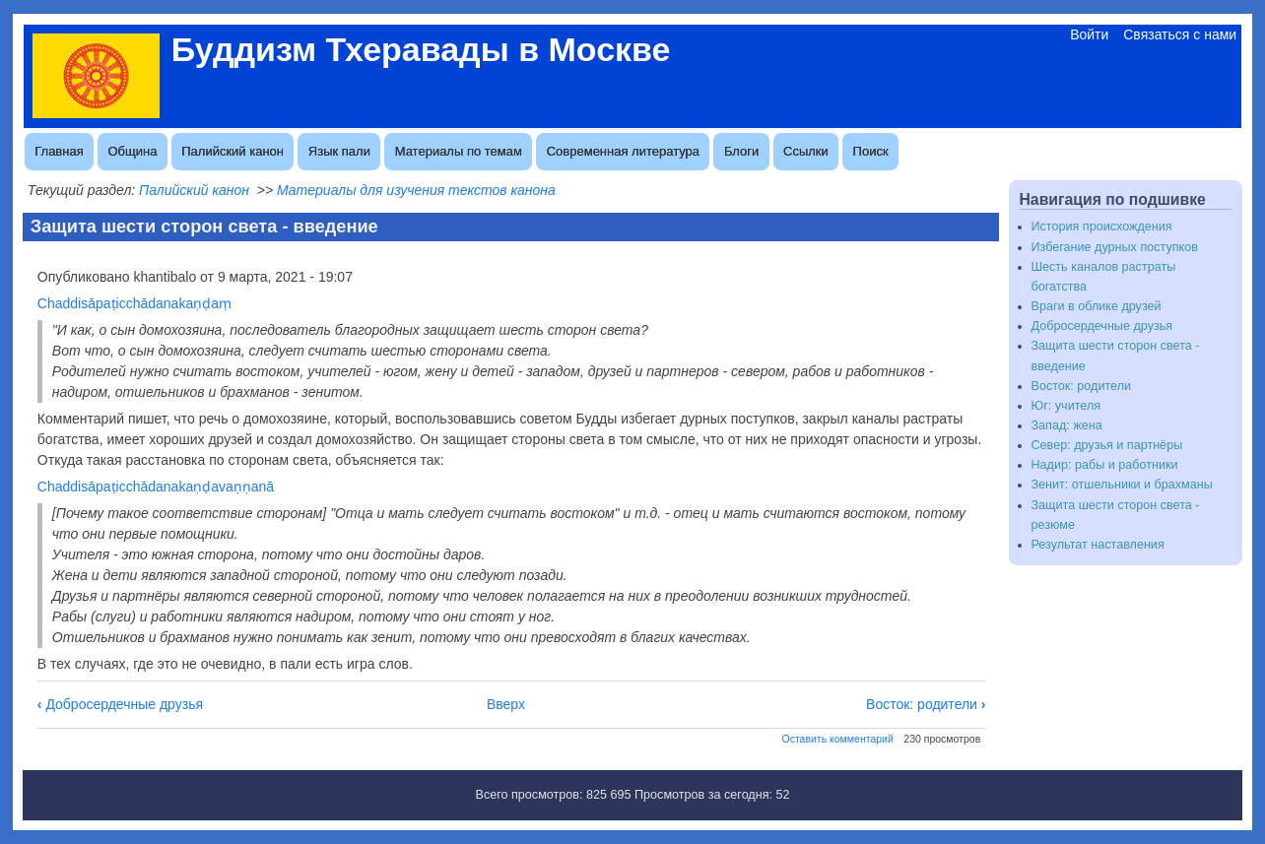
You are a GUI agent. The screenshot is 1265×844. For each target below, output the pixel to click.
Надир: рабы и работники (1105, 465)
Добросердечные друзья (120, 704)
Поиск (871, 151)
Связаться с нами (1179, 34)
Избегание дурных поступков (1115, 247)
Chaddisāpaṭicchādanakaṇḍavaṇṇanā (155, 486)
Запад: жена (1067, 425)
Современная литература (623, 151)
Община (133, 151)
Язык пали (339, 151)
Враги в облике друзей (1097, 306)
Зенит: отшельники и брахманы (1122, 484)
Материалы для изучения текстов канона (416, 190)
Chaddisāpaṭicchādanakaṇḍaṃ (134, 303)
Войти (1089, 34)
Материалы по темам (458, 151)
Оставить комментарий (837, 739)
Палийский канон (232, 151)
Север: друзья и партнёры (1107, 445)
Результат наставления (1098, 545)
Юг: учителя (1066, 406)
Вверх (506, 704)
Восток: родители (925, 704)
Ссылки (806, 151)
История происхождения (1102, 226)
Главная (58, 151)
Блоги (741, 151)
